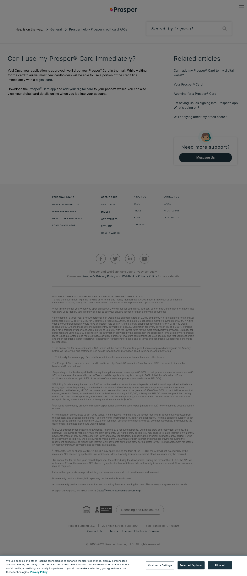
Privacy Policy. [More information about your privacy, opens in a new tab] (39, 571)
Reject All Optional (191, 565)
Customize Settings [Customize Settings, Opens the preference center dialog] (160, 565)
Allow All (220, 565)
